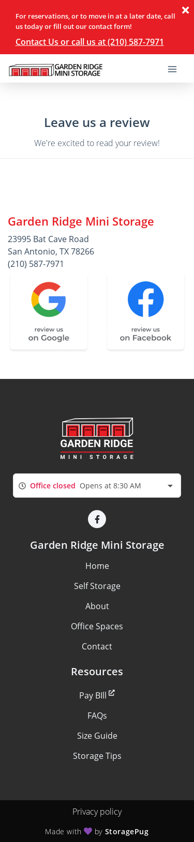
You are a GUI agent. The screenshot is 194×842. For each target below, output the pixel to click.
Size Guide (97, 735)
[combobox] (97, 485)
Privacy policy (97, 811)
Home (97, 565)
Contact (97, 646)
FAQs (97, 715)
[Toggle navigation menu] (176, 68)
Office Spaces (97, 626)
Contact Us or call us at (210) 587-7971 (90, 41)
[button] (97, 519)
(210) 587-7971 (36, 263)
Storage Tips (97, 755)
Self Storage (97, 586)
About (97, 606)
